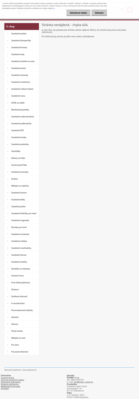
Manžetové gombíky (20, 109)
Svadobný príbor (18, 206)
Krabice (14, 178)
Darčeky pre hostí (19, 227)
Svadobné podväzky (20, 144)
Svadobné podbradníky (21, 123)
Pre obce (15, 344)
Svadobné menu (18, 95)
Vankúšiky (15, 151)
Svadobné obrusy (18, 254)
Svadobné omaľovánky (21, 248)
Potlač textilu (17, 331)
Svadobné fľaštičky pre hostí (23, 213)
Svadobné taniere (19, 192)
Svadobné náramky (19, 75)
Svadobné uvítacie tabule (22, 88)
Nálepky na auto (18, 337)
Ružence (15, 289)
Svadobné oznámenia (20, 82)
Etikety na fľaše (18, 158)
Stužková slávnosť (19, 296)
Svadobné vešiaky (19, 241)
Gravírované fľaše (19, 165)
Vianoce (14, 324)
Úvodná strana (7, 377)
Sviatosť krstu (17, 275)
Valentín (15, 317)
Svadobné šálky (18, 199)
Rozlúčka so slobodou (20, 268)
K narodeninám (18, 303)
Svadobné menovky (19, 171)
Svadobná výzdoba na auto (23, 61)
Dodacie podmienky (10, 384)
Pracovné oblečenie (19, 351)
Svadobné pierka (18, 68)
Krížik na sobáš (17, 102)
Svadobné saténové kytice (22, 116)
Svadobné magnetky (20, 220)
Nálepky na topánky (20, 185)
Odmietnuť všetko (78, 12)
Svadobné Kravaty (19, 47)
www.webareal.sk (29, 369)
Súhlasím (99, 12)
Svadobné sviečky (19, 261)
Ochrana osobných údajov (12, 379)
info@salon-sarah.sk (83, 382)
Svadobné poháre (18, 33)
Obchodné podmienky (11, 382)
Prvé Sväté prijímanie (20, 282)
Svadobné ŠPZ (17, 130)
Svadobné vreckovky (20, 234)
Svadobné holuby (18, 137)
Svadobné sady (17, 54)
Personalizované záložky (22, 310)
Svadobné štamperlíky (21, 40)
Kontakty (5, 388)
